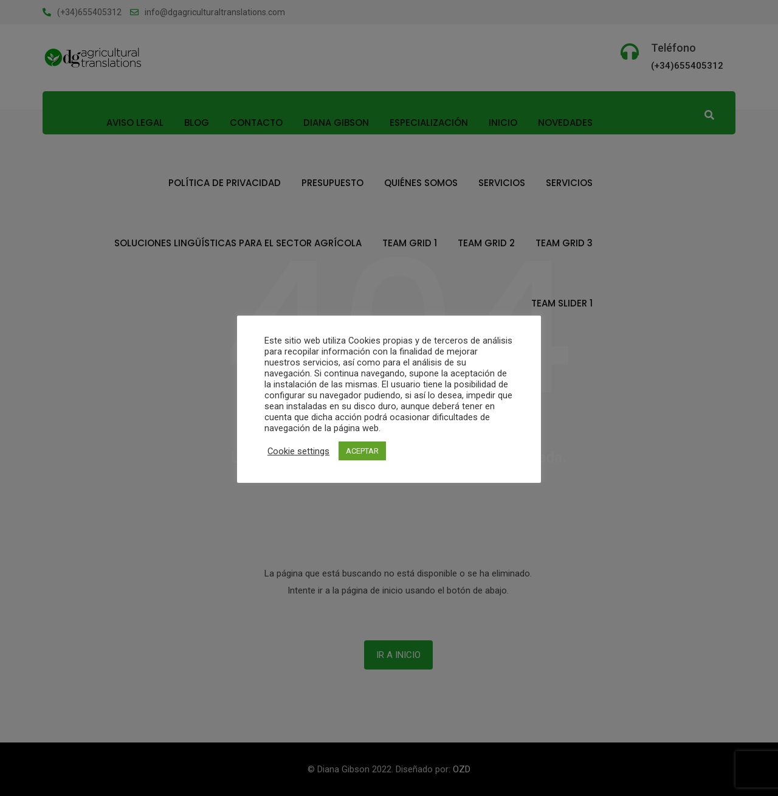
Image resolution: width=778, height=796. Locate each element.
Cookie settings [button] (298, 451)
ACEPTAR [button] (362, 450)
